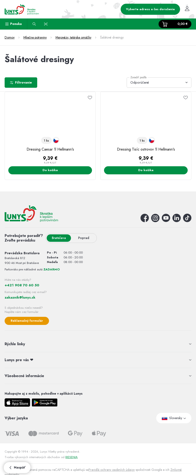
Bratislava (59, 238)
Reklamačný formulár (27, 320)
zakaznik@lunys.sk (20, 297)
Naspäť (17, 467)
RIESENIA (71, 457)
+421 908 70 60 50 (22, 285)
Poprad (83, 238)
